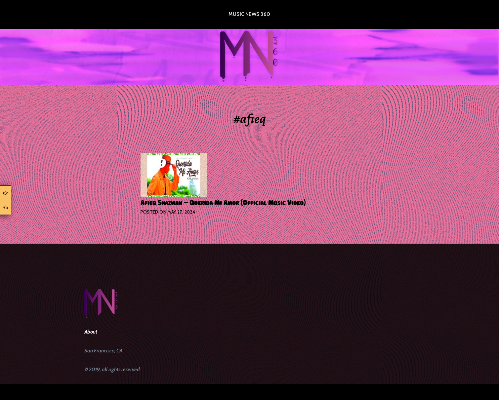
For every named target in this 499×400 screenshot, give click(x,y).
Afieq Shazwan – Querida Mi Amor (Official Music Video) (223, 203)
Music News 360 (249, 14)
